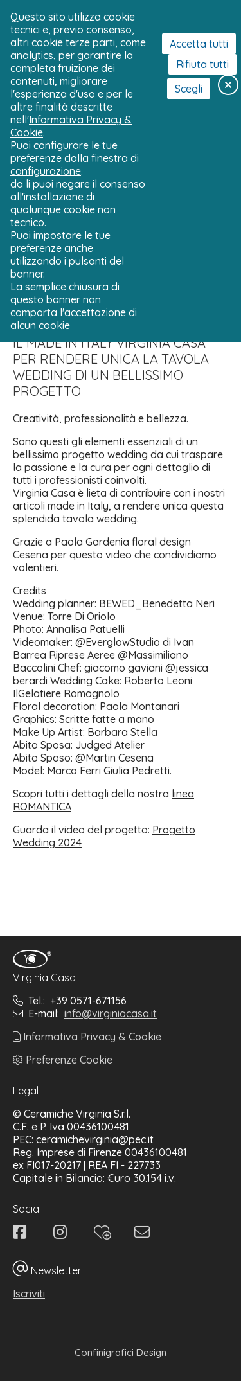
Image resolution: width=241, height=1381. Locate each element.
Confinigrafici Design (120, 1352)
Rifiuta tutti (202, 64)
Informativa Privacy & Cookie (87, 1036)
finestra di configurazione (74, 164)
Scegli (188, 88)
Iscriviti (29, 1293)
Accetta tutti (199, 43)
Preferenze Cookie (62, 1059)
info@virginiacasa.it (110, 1013)
